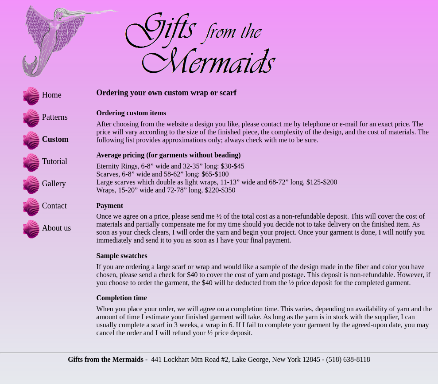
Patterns (44, 117)
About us (45, 227)
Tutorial (43, 161)
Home (41, 94)
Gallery (43, 183)
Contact (43, 205)
